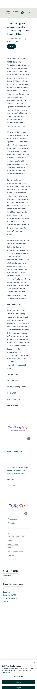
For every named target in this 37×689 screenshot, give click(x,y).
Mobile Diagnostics (12, 544)
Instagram (10, 368)
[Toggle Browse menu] (30, 12)
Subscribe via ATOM (10, 598)
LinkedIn (12, 365)
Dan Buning (10, 536)
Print (5, 589)
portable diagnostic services (15, 551)
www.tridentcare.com (14, 399)
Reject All (18, 684)
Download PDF (8, 592)
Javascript (6, 601)
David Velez (10, 540)
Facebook (19, 365)
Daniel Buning (21, 536)
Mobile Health (11, 548)
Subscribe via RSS (9, 595)
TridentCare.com (21, 359)
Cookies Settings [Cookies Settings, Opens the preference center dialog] (18, 678)
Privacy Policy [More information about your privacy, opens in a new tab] (6, 674)
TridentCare (16, 41)
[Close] (34, 665)
